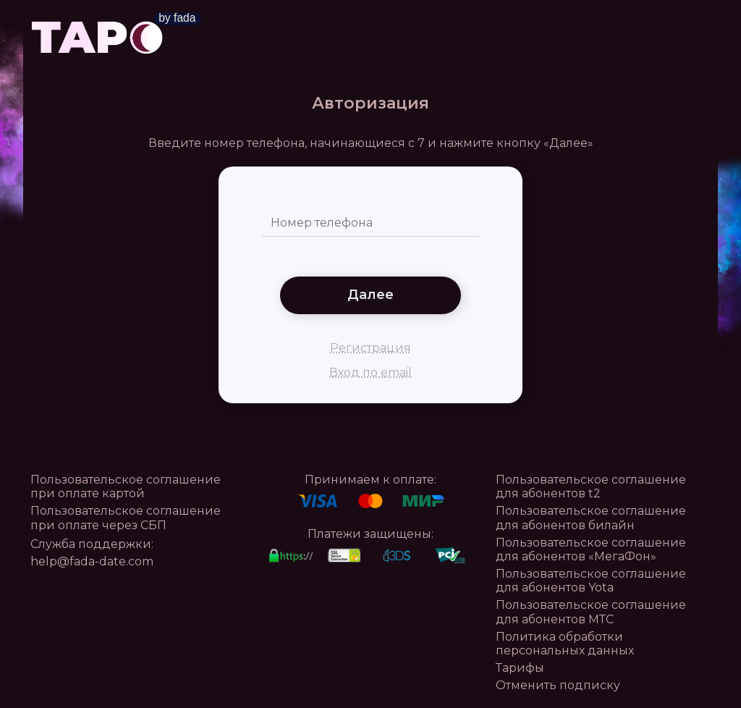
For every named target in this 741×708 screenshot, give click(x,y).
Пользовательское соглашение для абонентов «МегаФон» (591, 549)
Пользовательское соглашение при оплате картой (125, 486)
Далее (370, 295)
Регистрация (370, 348)
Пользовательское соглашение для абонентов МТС (591, 611)
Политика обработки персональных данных (565, 643)
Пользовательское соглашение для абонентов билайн (591, 517)
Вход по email (370, 372)
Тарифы (520, 668)
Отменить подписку (558, 685)
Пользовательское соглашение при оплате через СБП (125, 517)
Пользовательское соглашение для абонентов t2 (591, 486)
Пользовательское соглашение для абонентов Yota (591, 580)
